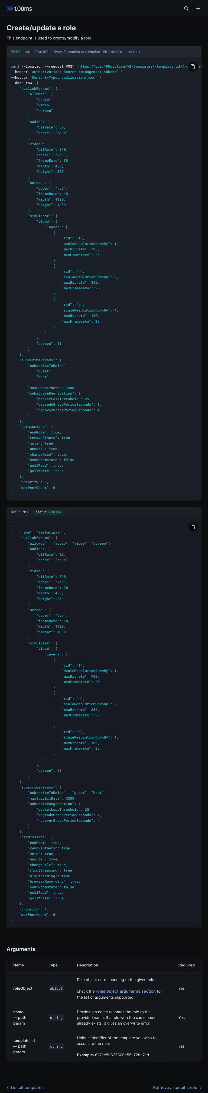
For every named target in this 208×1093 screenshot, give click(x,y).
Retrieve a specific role (178, 1047)
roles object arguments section (126, 950)
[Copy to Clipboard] (192, 66)
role (87, 38)
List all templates (24, 1047)
